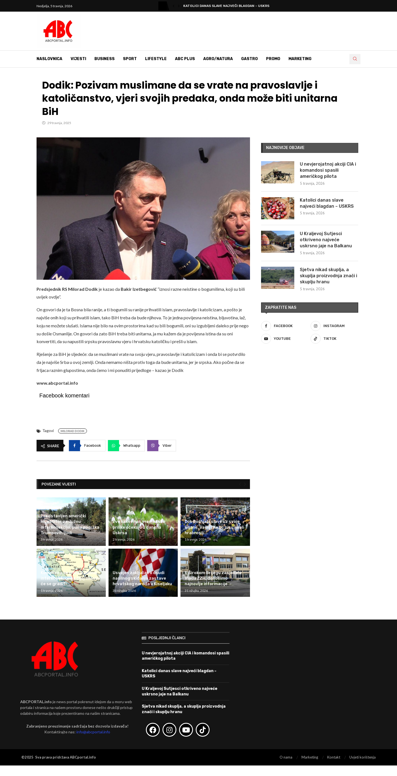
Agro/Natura (218, 58)
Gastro (249, 58)
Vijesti (78, 58)
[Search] (354, 59)
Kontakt (333, 757)
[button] (173, 5)
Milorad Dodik (72, 431)
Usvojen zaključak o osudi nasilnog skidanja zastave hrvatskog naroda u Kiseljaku (142, 578)
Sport (130, 58)
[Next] (245, 484)
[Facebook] (285, 326)
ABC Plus (185, 58)
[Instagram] (334, 326)
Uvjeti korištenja (362, 757)
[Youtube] (285, 339)
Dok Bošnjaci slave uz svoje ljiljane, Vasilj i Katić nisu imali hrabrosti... (214, 527)
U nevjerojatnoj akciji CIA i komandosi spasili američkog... (239, 6)
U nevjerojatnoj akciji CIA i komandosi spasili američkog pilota (328, 170)
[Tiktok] (334, 339)
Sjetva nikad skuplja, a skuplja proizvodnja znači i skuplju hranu (328, 276)
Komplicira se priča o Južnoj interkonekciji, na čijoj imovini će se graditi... (70, 578)
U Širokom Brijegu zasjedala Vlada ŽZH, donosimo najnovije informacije (213, 578)
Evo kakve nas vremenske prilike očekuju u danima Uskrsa (139, 527)
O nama (286, 757)
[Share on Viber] (161, 445)
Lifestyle (156, 58)
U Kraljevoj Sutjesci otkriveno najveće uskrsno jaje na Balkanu (326, 240)
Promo (273, 58)
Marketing (299, 58)
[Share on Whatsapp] (126, 445)
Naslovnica (49, 58)
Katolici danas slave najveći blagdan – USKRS (327, 203)
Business (104, 58)
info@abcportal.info (93, 731)
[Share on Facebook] (87, 445)
